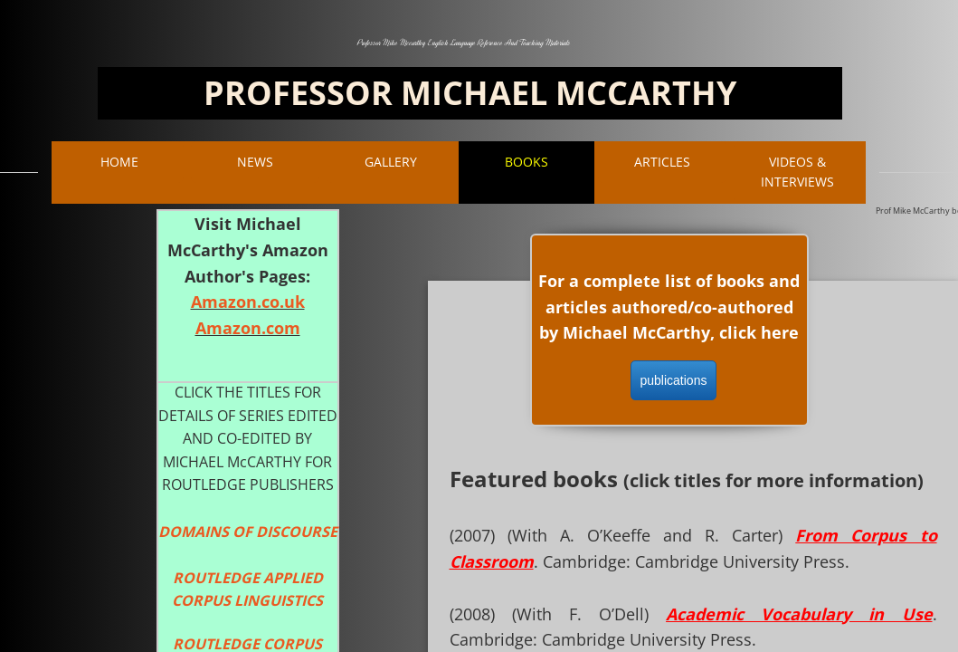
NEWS (255, 161)
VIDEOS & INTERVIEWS (797, 171)
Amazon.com (247, 328)
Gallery (391, 161)
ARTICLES (662, 161)
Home (119, 161)
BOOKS (526, 161)
